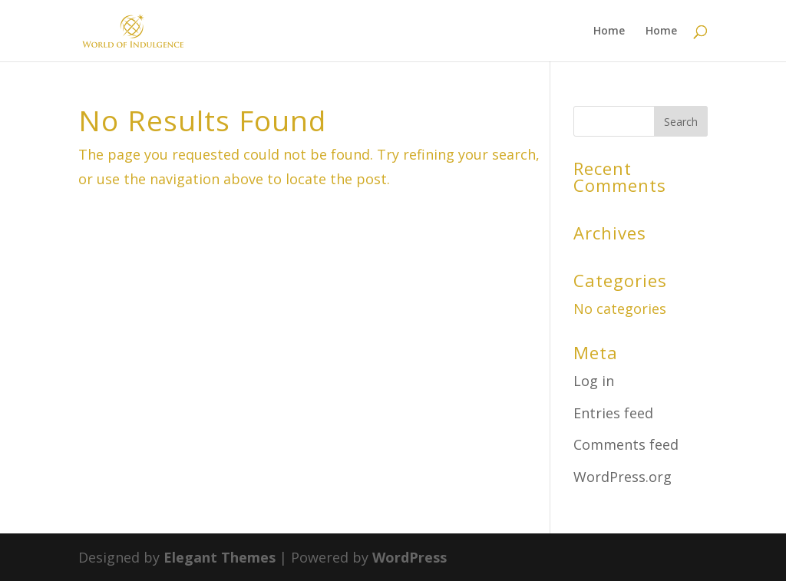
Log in (593, 380)
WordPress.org (622, 476)
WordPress (409, 557)
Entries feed (613, 413)
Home (609, 31)
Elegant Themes (219, 557)
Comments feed (626, 444)
